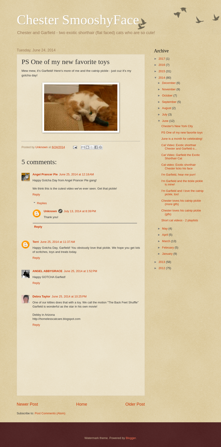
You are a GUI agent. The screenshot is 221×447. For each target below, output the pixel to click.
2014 (162, 77)
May (165, 228)
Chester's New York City (177, 126)
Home (81, 404)
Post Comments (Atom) (50, 413)
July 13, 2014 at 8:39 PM (80, 211)
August (167, 108)
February (168, 247)
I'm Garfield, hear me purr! (178, 174)
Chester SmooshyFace (78, 19)
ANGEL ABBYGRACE (47, 271)
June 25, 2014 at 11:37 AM (57, 242)
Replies (42, 203)
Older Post (135, 404)
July (165, 114)
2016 (162, 65)
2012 (162, 268)
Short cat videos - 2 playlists (179, 220)
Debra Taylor (41, 296)
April (165, 234)
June (165, 121)
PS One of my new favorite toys (181, 132)
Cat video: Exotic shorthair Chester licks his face (178, 166)
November (169, 89)
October (167, 95)
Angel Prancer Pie (45, 174)
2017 (162, 58)
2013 (162, 262)
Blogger (131, 438)
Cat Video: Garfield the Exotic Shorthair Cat (180, 156)
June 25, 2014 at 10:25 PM (69, 296)
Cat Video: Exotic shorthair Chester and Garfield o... (179, 146)
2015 (162, 71)
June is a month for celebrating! (181, 138)
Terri (35, 242)
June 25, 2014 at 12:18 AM (76, 174)
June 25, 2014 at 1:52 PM (80, 271)
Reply (36, 194)
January (167, 253)
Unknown (50, 211)
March (166, 241)
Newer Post (27, 404)
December (169, 83)
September (169, 102)
